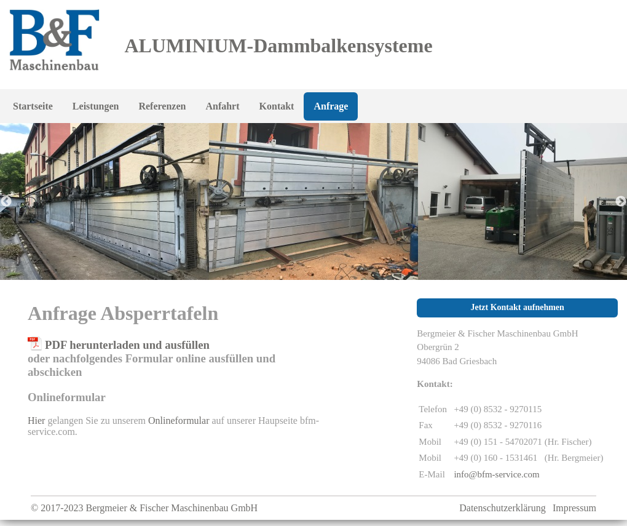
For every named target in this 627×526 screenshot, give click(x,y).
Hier (36, 420)
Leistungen (96, 106)
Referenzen (162, 106)
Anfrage (331, 106)
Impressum (574, 508)
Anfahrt (222, 106)
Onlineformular (179, 420)
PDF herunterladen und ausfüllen (127, 344)
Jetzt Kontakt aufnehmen (517, 307)
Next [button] (621, 202)
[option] (313, 201)
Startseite (33, 106)
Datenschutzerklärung (502, 508)
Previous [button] (6, 202)
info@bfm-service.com (496, 474)
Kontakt (276, 106)
